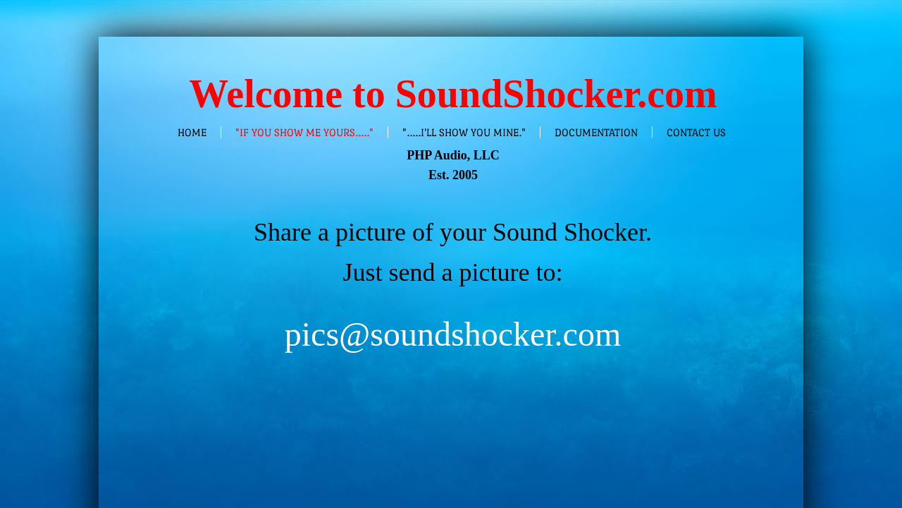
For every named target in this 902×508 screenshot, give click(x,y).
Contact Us (696, 132)
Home (192, 132)
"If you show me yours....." (304, 132)
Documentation (596, 132)
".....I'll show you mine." (464, 132)
